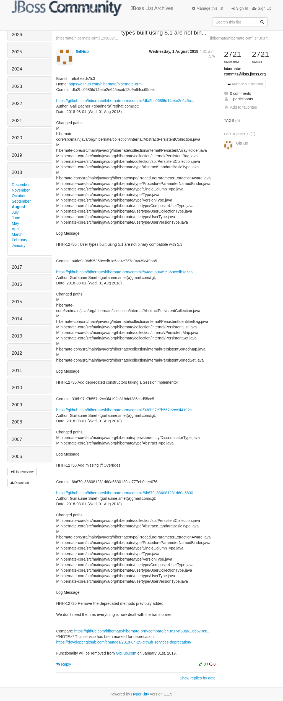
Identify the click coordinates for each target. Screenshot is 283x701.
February (19, 240)
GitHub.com (126, 653)
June (16, 218)
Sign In (240, 8)
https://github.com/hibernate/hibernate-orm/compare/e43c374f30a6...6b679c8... (142, 631)
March (17, 234)
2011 (17, 370)
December (21, 184)
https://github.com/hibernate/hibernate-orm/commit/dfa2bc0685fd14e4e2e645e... (125, 100)
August (18, 207)
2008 (17, 422)
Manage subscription (245, 84)
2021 (17, 120)
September (21, 201)
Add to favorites (240, 107)
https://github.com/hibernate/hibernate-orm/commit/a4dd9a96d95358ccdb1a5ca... (126, 272)
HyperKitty (140, 694)
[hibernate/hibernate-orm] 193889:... (87, 38)
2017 (17, 267)
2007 (17, 439)
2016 (17, 284)
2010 (17, 387)
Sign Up (262, 8)
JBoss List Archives (92, 8)
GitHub (82, 51)
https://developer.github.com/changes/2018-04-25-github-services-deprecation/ (123, 642)
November (21, 190)
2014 (17, 318)
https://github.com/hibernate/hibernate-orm (105, 84)
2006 (17, 456)
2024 (17, 69)
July (15, 212)
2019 (17, 155)
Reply (63, 664)
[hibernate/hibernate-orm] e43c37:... (241, 38)
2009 (17, 404)
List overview (22, 472)
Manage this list (207, 8)
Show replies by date (198, 678)
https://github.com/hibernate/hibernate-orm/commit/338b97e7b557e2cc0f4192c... (125, 410)
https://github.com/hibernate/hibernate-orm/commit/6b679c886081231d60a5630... (126, 493)
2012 (17, 353)
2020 (17, 137)
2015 (17, 301)
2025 (17, 51)
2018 (17, 172)
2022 (17, 103)
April (16, 229)
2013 (17, 336)
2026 (17, 34)
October (19, 195)
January (19, 245)
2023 (17, 86)
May (15, 223)
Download (20, 483)
